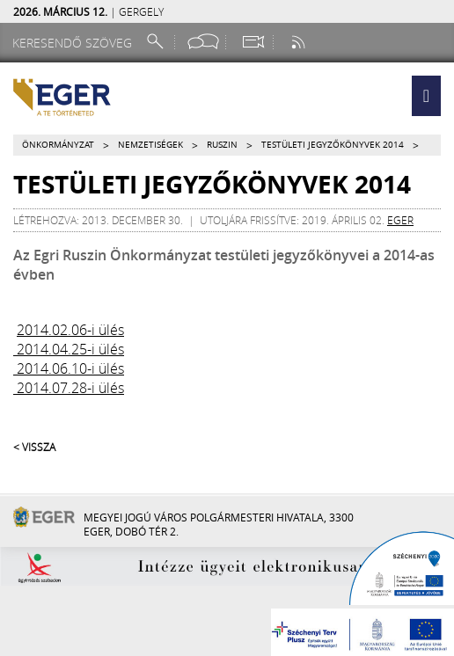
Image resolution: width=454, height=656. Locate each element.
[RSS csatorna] (300, 41)
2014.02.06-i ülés (70, 329)
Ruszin (222, 144)
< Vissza (34, 447)
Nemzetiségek (150, 144)
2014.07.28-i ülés (68, 387)
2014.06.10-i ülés (68, 368)
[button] (426, 96)
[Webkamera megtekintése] (252, 41)
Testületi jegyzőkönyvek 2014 (332, 144)
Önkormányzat (58, 144)
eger (400, 220)
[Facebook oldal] (203, 41)
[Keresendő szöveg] (75, 42)
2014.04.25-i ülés (68, 349)
